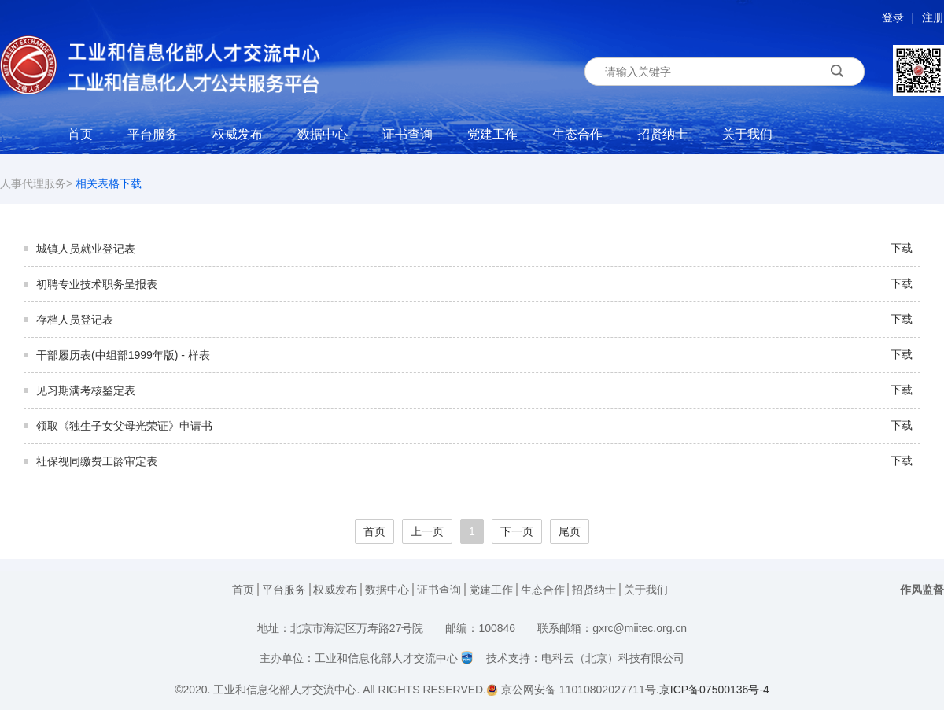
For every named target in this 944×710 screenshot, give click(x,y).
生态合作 (577, 134)
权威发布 (237, 134)
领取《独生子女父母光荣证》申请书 (124, 426)
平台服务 (152, 134)
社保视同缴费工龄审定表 (96, 461)
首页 (80, 134)
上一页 (427, 531)
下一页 (516, 531)
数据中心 (322, 134)
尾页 (570, 531)
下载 (902, 248)
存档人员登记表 (74, 319)
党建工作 (492, 134)
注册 (933, 17)
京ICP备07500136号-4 (714, 689)
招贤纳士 (662, 134)
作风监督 (922, 589)
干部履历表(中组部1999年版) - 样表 (123, 355)
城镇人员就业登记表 (85, 248)
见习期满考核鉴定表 (85, 390)
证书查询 (407, 134)
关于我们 (747, 134)
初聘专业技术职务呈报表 (96, 284)
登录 (893, 17)
